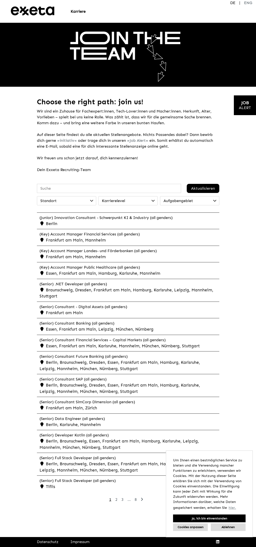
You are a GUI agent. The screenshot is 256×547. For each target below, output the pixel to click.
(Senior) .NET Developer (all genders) (73, 284)
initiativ (67, 140)
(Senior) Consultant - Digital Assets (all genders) (83, 306)
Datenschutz (47, 542)
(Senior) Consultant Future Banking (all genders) (84, 356)
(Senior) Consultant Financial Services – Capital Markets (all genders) (103, 340)
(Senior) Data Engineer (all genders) (72, 418)
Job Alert (138, 140)
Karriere (78, 11)
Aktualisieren (203, 188)
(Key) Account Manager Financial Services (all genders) (90, 234)
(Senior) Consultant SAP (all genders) (73, 379)
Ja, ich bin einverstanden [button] (209, 518)
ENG (248, 2)
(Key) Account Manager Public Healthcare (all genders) (90, 267)
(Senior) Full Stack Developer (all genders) (78, 458)
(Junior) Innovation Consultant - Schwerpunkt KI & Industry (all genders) (106, 217)
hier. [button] (232, 508)
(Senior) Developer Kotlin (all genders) (74, 435)
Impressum (79, 542)
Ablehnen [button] (228, 527)
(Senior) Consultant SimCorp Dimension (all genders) (87, 402)
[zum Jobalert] (245, 105)
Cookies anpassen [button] (190, 527)
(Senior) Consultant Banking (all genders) (77, 323)
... (129, 499)
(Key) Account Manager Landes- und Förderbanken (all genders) (98, 250)
